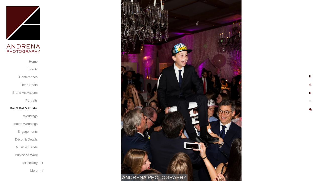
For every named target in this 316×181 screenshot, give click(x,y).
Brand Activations (25, 93)
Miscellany (30, 163)
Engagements (28, 131)
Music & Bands (27, 147)
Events (33, 69)
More (34, 170)
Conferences (28, 77)
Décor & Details (26, 139)
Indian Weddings (25, 124)
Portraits (32, 100)
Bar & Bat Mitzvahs (24, 108)
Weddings (30, 116)
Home (33, 61)
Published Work (26, 155)
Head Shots (29, 85)
